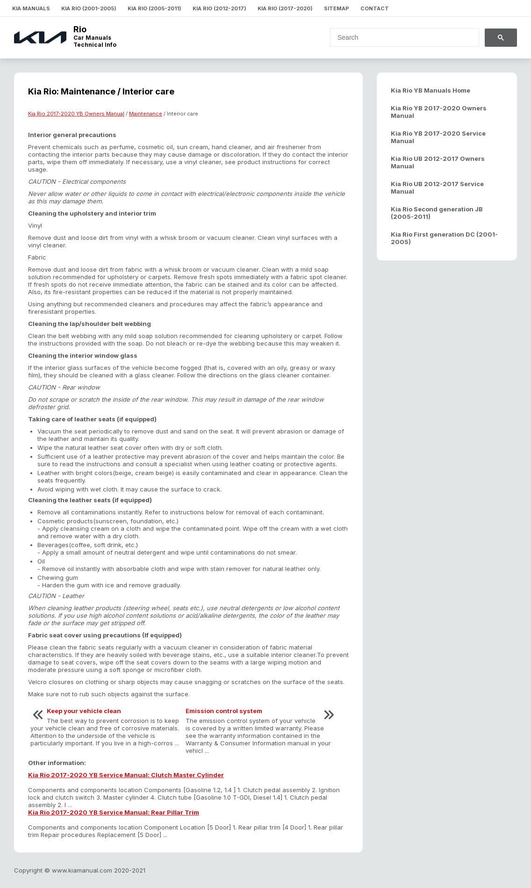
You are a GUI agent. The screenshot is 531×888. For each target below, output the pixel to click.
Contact (374, 8)
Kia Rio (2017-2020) (285, 8)
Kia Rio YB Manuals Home (430, 90)
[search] (398, 37)
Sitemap (336, 8)
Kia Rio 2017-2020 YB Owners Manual (76, 113)
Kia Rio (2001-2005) (88, 8)
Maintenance (145, 113)
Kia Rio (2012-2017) (219, 8)
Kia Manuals (31, 8)
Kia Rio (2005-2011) (154, 8)
